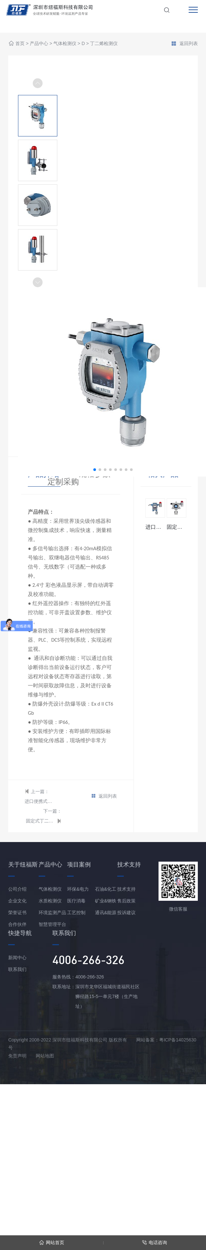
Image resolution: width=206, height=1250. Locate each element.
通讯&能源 (105, 912)
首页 (20, 43)
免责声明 (17, 1055)
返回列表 (184, 44)
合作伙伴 (17, 924)
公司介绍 (17, 889)
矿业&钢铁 (105, 900)
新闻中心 (17, 957)
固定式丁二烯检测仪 (40, 820)
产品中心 (39, 43)
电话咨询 (154, 1242)
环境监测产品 (52, 912)
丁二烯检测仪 (104, 43)
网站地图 (45, 1055)
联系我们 (17, 969)
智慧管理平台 (52, 924)
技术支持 (126, 889)
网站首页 (51, 1242)
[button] (38, 282)
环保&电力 (77, 889)
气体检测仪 (64, 43)
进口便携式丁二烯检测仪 (39, 801)
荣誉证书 (17, 912)
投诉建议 (126, 912)
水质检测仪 (50, 900)
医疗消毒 (76, 900)
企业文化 (17, 900)
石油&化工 (105, 889)
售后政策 (126, 900)
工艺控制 (76, 912)
